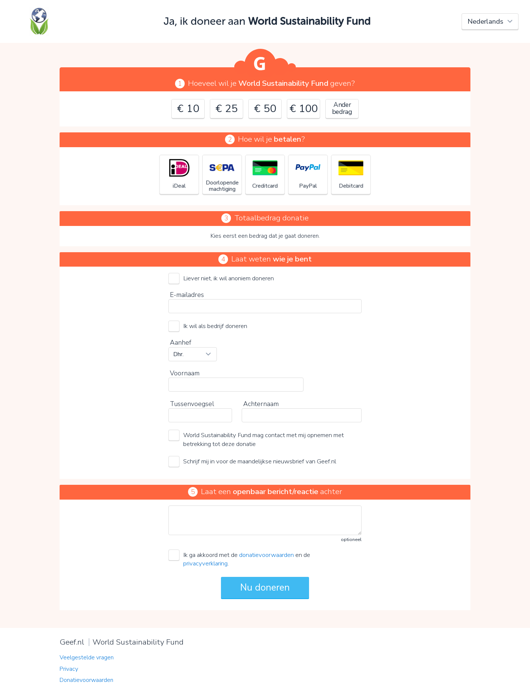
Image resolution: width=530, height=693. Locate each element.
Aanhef (180, 342)
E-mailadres (187, 294)
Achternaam (261, 403)
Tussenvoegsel (192, 403)
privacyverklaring (205, 563)
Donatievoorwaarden (86, 680)
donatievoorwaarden (266, 555)
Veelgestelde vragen (87, 657)
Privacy (69, 669)
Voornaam (184, 373)
